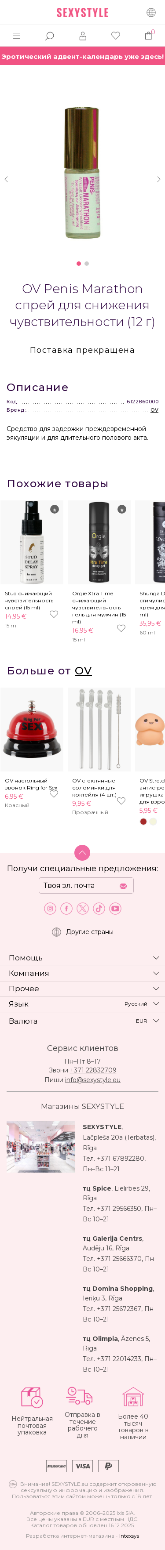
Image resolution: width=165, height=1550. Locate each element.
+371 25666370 (119, 1259)
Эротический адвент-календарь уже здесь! (82, 56)
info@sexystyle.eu (93, 1080)
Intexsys (129, 1535)
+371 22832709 (93, 1070)
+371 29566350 (119, 1209)
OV (154, 410)
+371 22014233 (119, 1359)
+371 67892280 (120, 1158)
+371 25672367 (119, 1309)
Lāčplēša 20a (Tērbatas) (118, 1137)
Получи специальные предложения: (82, 868)
